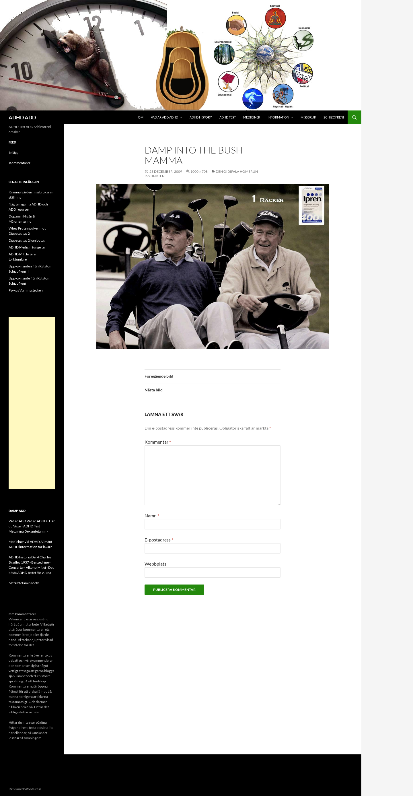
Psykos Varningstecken (26, 290)
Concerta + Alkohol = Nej (27, 567)
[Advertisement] (32, 403)
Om (140, 117)
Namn (152, 515)
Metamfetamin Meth (24, 583)
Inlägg (13, 152)
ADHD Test (227, 117)
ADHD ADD (22, 117)
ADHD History (201, 117)
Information (278, 117)
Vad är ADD (17, 521)
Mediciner (251, 117)
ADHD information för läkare (30, 547)
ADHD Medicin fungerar (27, 247)
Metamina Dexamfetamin (27, 531)
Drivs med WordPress (25, 789)
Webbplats (155, 563)
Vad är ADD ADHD (164, 117)
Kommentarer (19, 163)
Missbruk (308, 117)
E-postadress (159, 539)
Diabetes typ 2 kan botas (27, 240)
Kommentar (158, 441)
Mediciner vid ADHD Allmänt (30, 541)
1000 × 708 (199, 171)
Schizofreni (334, 117)
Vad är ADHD (37, 521)
